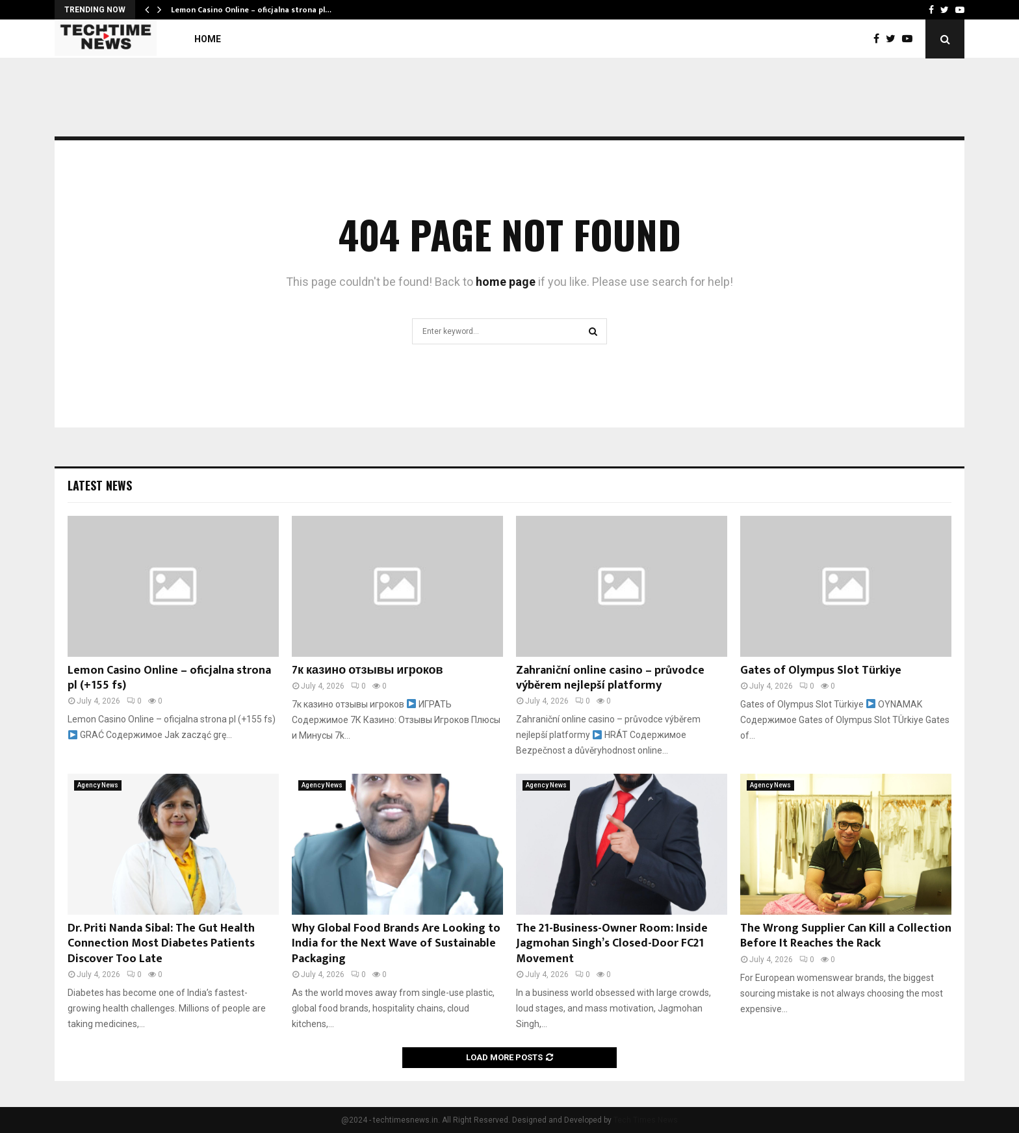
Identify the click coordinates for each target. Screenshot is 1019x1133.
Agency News (97, 785)
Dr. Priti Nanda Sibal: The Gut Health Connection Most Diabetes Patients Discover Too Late (161, 944)
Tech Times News (645, 1120)
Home (207, 39)
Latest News (100, 485)
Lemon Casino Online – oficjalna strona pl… (251, 9)
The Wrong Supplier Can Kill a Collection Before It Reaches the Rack (845, 936)
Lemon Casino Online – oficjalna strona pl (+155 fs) (169, 678)
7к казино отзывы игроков (367, 670)
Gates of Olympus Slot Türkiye (820, 670)
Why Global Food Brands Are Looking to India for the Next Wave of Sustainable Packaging (396, 944)
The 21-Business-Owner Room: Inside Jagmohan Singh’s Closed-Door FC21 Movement (612, 944)
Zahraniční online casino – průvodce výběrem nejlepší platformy (610, 678)
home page (505, 281)
